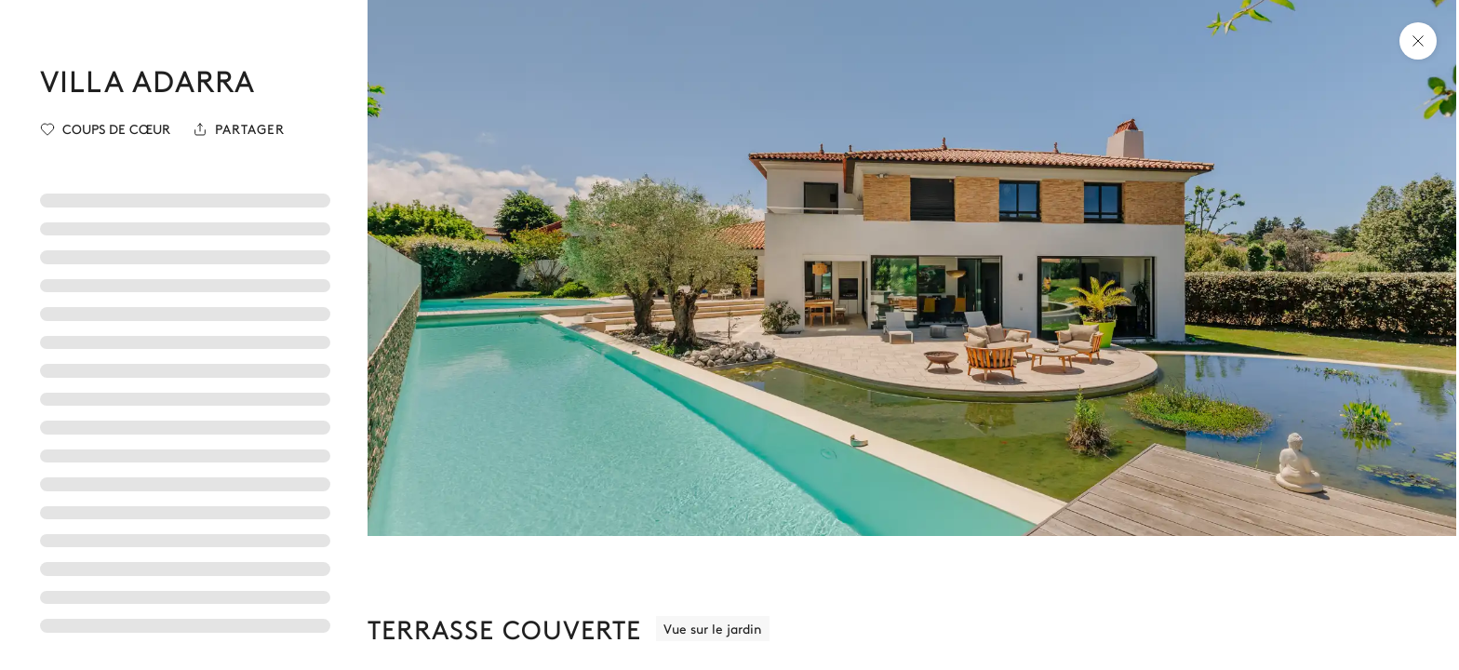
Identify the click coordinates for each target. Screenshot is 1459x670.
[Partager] (239, 129)
